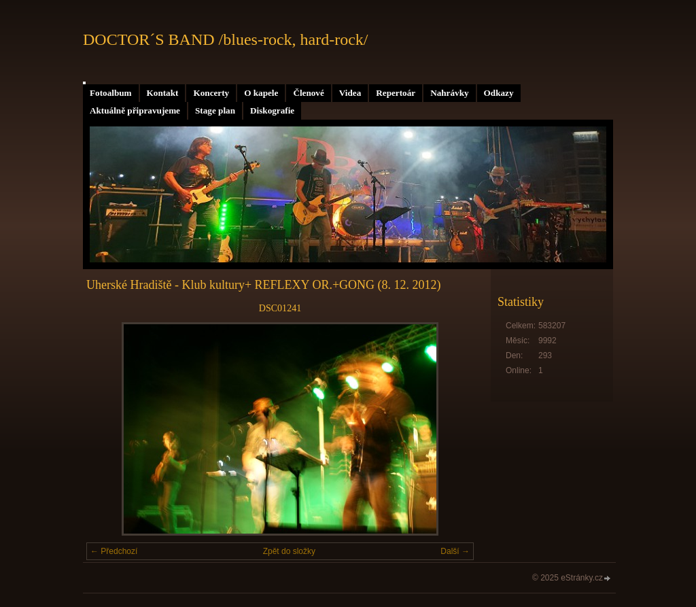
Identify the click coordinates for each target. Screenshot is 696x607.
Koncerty (211, 93)
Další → (455, 551)
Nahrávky (449, 93)
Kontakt (163, 93)
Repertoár (395, 93)
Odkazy (499, 93)
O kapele (261, 93)
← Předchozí (113, 551)
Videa (350, 93)
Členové (308, 93)
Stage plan (215, 110)
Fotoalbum (111, 93)
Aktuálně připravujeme (135, 110)
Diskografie (272, 110)
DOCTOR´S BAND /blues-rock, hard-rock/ (225, 39)
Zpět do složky (289, 551)
